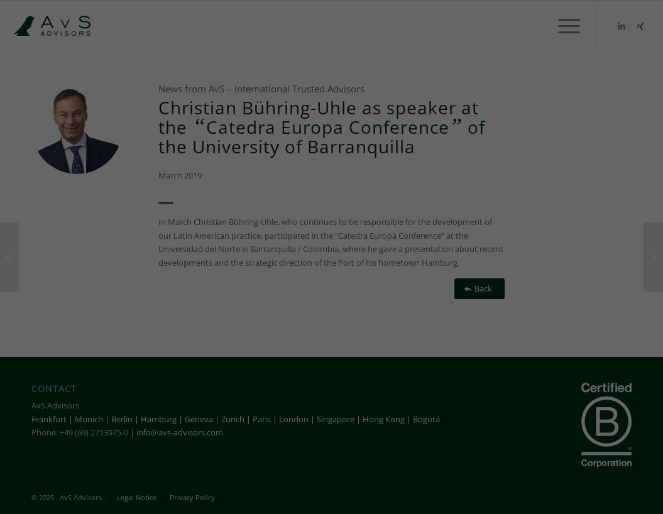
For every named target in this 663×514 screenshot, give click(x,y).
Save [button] (580, 397)
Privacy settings (595, 474)
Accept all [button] (580, 360)
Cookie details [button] (537, 474)
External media (409, 475)
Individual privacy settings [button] (580, 440)
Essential (148, 475)
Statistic (273, 475)
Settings (405, 458)
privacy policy (108, 458)
